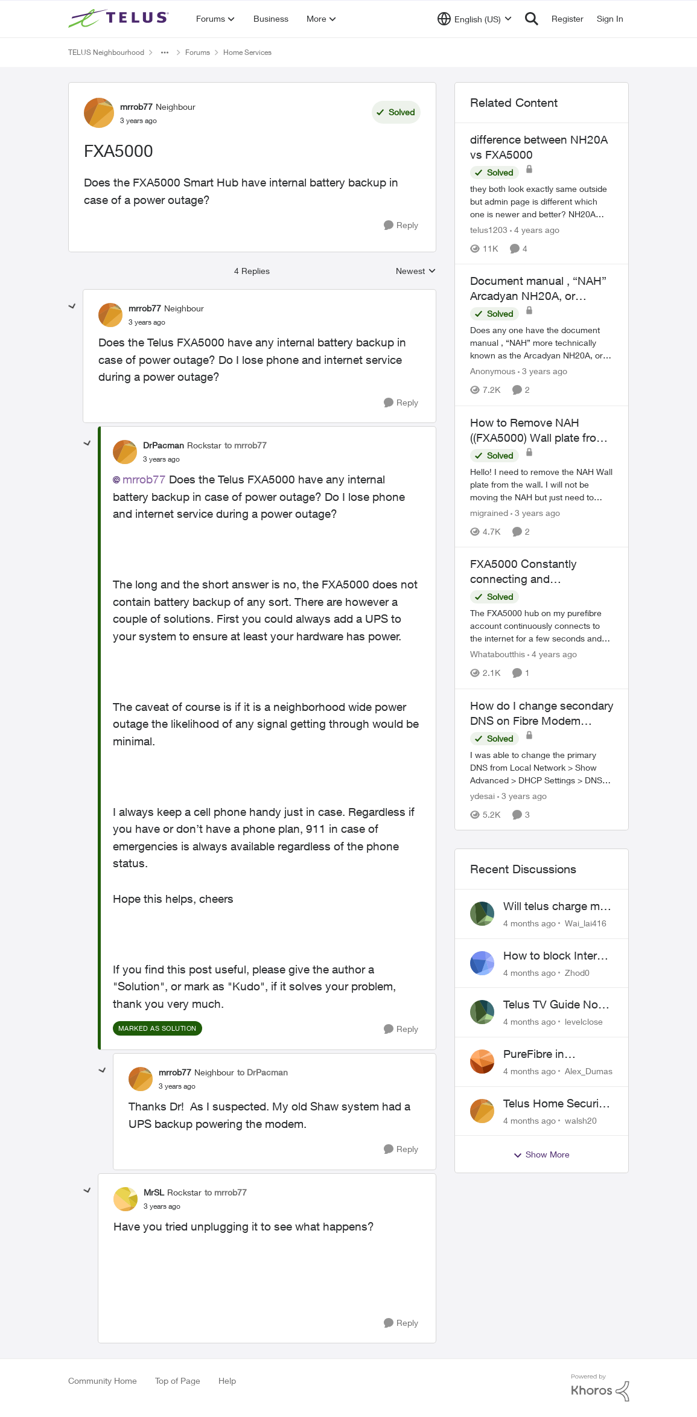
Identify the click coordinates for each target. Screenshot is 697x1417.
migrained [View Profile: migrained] (489, 513)
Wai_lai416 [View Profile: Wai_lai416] (585, 923)
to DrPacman (262, 1072)
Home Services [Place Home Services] (247, 52)
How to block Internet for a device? (558, 956)
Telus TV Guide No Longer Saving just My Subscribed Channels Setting (551, 1005)
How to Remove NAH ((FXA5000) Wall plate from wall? (538, 430)
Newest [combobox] (416, 271)
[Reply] (401, 225)
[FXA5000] (147, 322)
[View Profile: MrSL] (125, 1199)
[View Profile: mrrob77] (99, 113)
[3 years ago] (542, 371)
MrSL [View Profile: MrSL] (154, 1192)
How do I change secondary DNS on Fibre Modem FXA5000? (542, 713)
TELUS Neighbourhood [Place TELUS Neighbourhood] (106, 52)
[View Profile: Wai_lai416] (482, 914)
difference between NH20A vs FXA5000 (539, 147)
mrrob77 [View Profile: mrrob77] (136, 106)
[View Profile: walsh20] (482, 1111)
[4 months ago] (529, 923)
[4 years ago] (534, 229)
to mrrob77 (245, 445)
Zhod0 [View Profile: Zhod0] (577, 972)
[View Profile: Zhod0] (482, 963)
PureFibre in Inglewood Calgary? (554, 1054)
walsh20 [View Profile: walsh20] (581, 1120)
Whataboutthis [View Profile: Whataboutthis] (497, 654)
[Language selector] (474, 19)
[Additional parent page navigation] (165, 52)
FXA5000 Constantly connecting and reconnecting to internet (531, 571)
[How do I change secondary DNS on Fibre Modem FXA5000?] (542, 767)
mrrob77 (144, 479)
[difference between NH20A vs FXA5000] (542, 201)
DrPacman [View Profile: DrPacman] (163, 445)
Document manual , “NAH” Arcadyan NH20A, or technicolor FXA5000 (538, 288)
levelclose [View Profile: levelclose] (584, 1021)
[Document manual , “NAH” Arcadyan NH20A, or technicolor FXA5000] (542, 343)
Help (227, 1380)
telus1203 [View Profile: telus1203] (489, 229)
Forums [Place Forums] (197, 52)
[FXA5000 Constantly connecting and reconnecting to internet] (542, 626)
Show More (541, 1154)
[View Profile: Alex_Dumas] (482, 1061)
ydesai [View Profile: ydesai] (482, 796)
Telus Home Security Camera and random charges (555, 1104)
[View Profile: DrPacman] (125, 452)
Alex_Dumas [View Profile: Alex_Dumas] (589, 1071)
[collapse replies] (72, 306)
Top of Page (177, 1380)
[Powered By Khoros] (600, 1388)
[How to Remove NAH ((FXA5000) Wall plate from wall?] (542, 484)
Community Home (102, 1380)
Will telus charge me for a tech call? (554, 906)
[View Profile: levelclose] (482, 1012)
